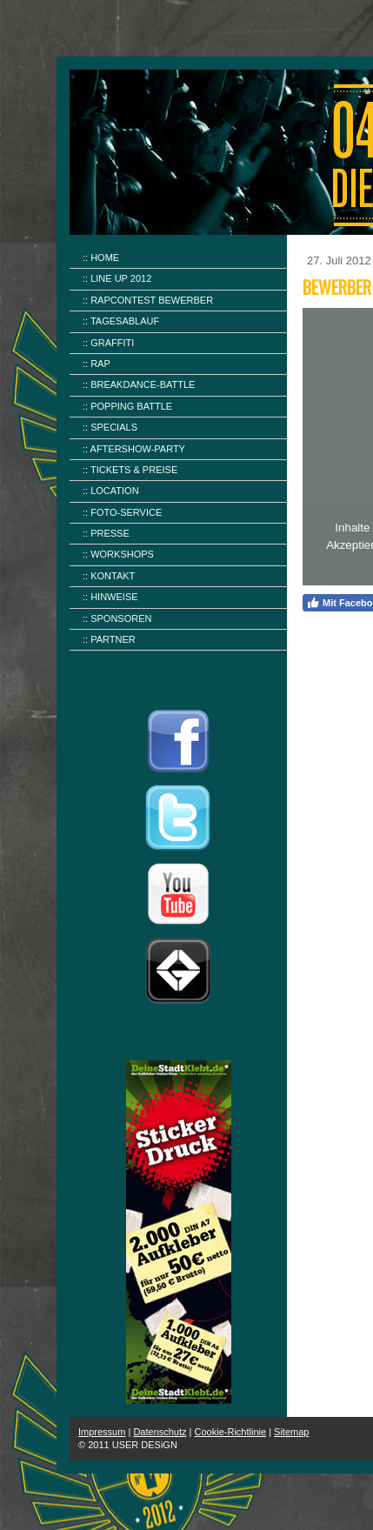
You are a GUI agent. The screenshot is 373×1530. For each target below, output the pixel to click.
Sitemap (291, 1431)
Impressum (101, 1431)
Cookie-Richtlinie (231, 1431)
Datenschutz (159, 1431)
